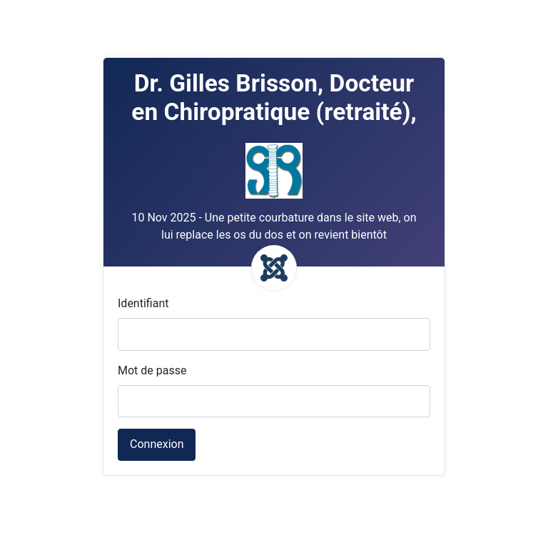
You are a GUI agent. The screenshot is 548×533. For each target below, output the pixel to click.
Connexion (156, 444)
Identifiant (143, 303)
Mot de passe (152, 370)
